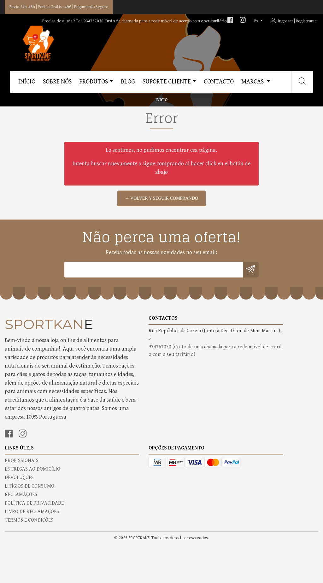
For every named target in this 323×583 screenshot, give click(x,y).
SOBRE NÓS (57, 84)
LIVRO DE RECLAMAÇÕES (193, 422)
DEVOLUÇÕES (180, 388)
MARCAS (253, 84)
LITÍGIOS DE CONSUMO (191, 396)
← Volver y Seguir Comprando (161, 218)
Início (26, 84)
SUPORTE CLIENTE (167, 84)
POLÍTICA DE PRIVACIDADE (195, 413)
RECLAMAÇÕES (182, 405)
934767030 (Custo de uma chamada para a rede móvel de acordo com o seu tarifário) (121, 394)
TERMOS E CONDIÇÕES (190, 430)
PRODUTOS (93, 84)
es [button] (256, 21)
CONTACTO (219, 84)
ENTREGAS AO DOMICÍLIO (194, 379)
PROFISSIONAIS (183, 371)
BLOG (128, 84)
